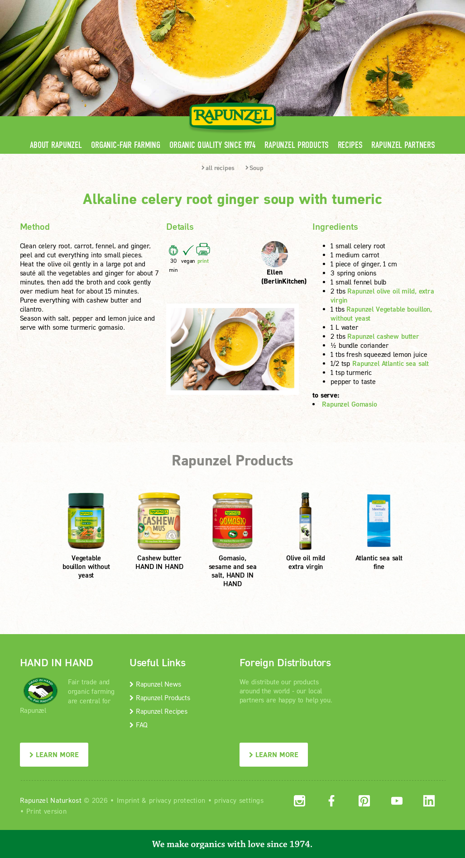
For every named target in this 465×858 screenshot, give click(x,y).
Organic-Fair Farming (125, 145)
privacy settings (239, 800)
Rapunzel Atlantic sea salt (390, 363)
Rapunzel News (155, 684)
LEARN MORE (54, 754)
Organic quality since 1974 (212, 145)
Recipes (350, 145)
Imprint (128, 800)
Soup (254, 167)
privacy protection (177, 800)
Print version (46, 811)
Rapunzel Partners (403, 145)
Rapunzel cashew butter (383, 336)
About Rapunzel (56, 145)
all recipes (217, 167)
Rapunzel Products (296, 145)
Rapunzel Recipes (158, 711)
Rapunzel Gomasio (349, 404)
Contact (369, 6)
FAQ (138, 725)
